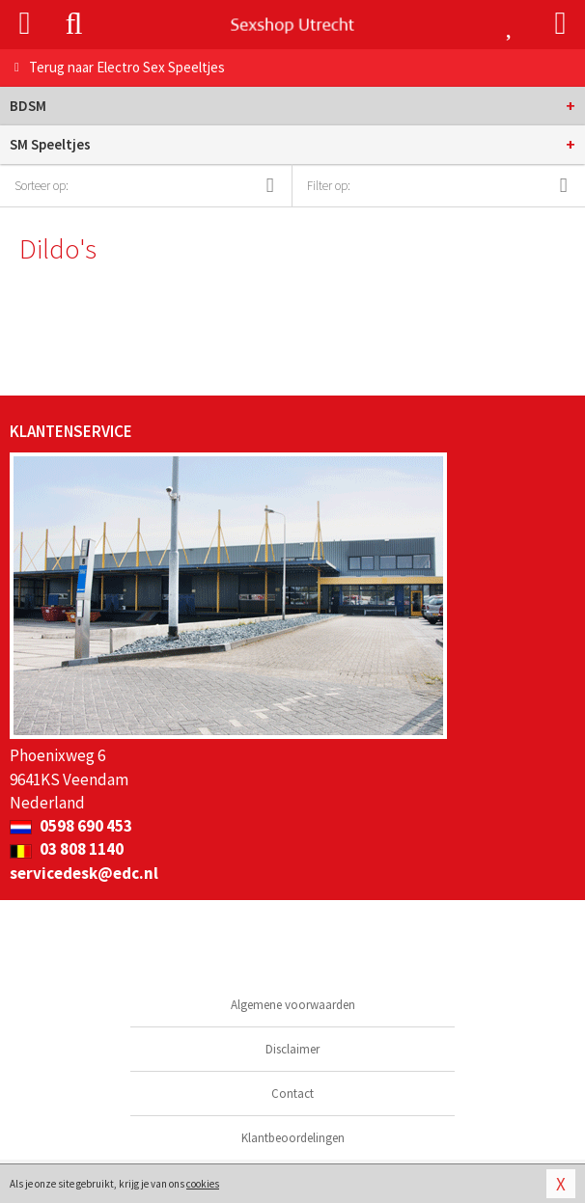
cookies (202, 1183)
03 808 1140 (67, 849)
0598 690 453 (71, 825)
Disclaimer (292, 1049)
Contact (292, 1093)
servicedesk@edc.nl (84, 873)
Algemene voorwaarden (293, 1005)
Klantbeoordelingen (293, 1138)
